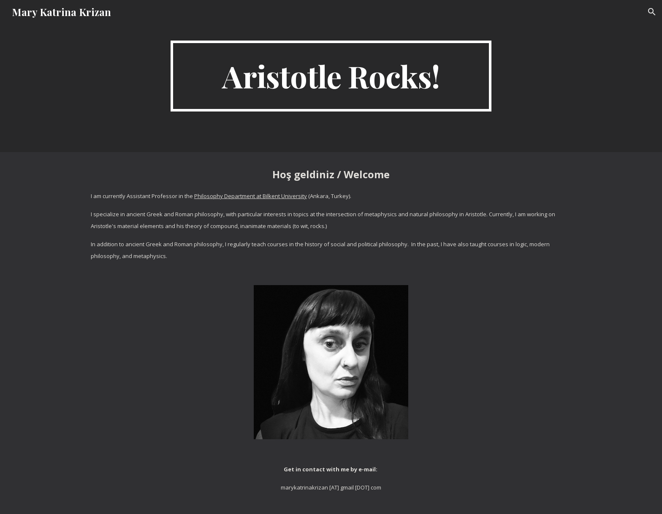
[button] (652, 12)
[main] (331, 76)
